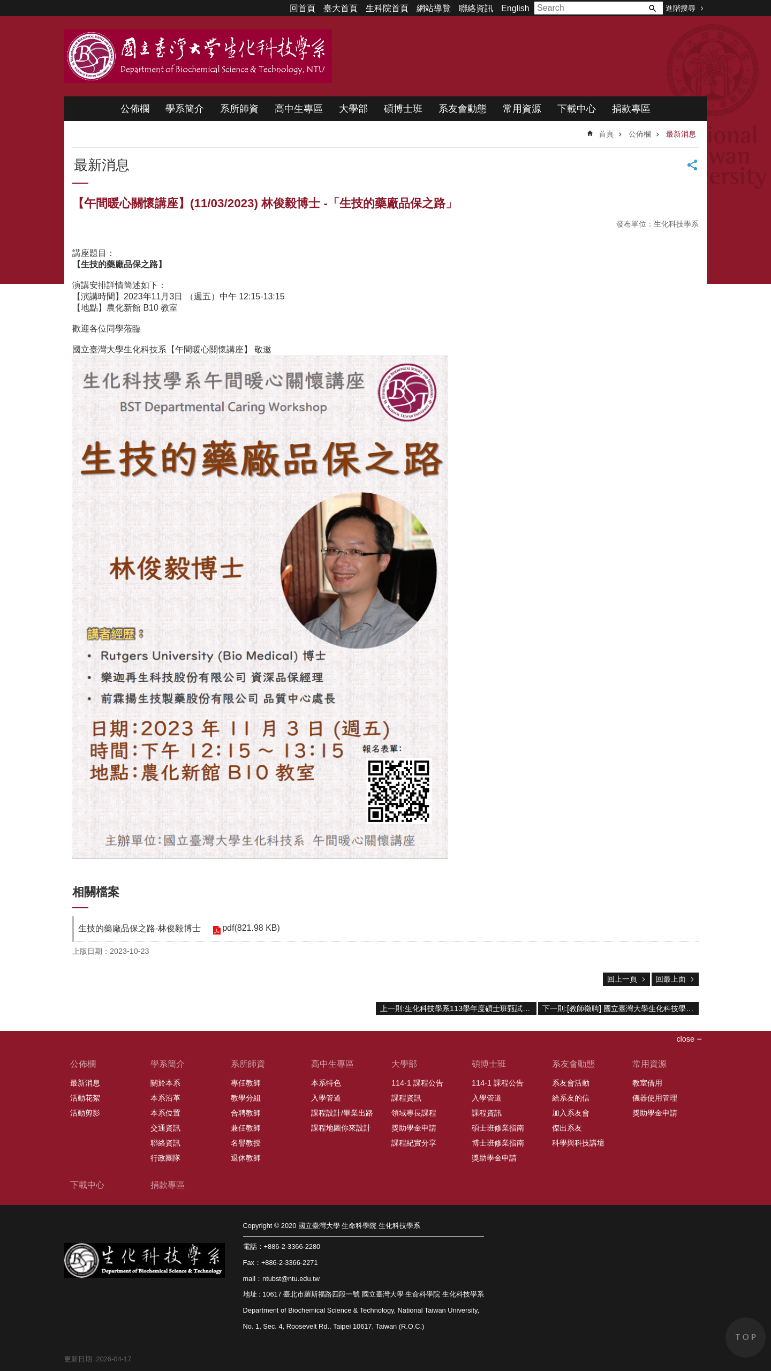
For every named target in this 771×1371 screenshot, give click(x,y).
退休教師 (246, 1158)
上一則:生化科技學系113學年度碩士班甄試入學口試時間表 (458, 1008)
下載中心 (576, 108)
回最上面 (671, 979)
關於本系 (165, 1083)
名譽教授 (246, 1143)
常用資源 (522, 108)
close (685, 1039)
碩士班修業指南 (498, 1128)
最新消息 (681, 134)
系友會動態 (463, 108)
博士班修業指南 (498, 1143)
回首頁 (302, 8)
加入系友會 (570, 1113)
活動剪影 (85, 1113)
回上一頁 (622, 979)
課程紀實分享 (413, 1143)
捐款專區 (631, 108)
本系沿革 (165, 1098)
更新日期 (78, 1359)
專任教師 (246, 1083)
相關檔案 (95, 892)
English (515, 8)
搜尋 (652, 8)
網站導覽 (434, 8)
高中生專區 (299, 108)
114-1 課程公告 (417, 1083)
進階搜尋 (681, 8)
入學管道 (326, 1098)
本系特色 (326, 1083)
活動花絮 (85, 1098)
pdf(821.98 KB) (250, 927)
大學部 (353, 108)
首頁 (606, 134)
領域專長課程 (413, 1113)
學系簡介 (184, 108)
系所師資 (239, 108)
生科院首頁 (387, 8)
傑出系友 (567, 1128)
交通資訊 (165, 1128)
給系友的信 (570, 1098)
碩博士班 (403, 108)
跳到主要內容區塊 (5, 5)
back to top (745, 1337)
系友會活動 (570, 1083)
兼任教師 (246, 1128)
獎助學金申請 (413, 1128)
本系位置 (165, 1113)
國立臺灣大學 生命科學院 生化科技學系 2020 (198, 56)
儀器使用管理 (654, 1098)
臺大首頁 (340, 8)
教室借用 (647, 1083)
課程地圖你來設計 (341, 1128)
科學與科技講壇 (578, 1143)
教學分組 (246, 1098)
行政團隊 (165, 1158)
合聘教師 (246, 1113)
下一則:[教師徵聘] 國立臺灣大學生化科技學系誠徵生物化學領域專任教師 (620, 1008)
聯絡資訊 (476, 8)
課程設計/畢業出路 (342, 1113)
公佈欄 (134, 108)
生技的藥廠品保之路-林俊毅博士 (139, 928)
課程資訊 (406, 1098)
